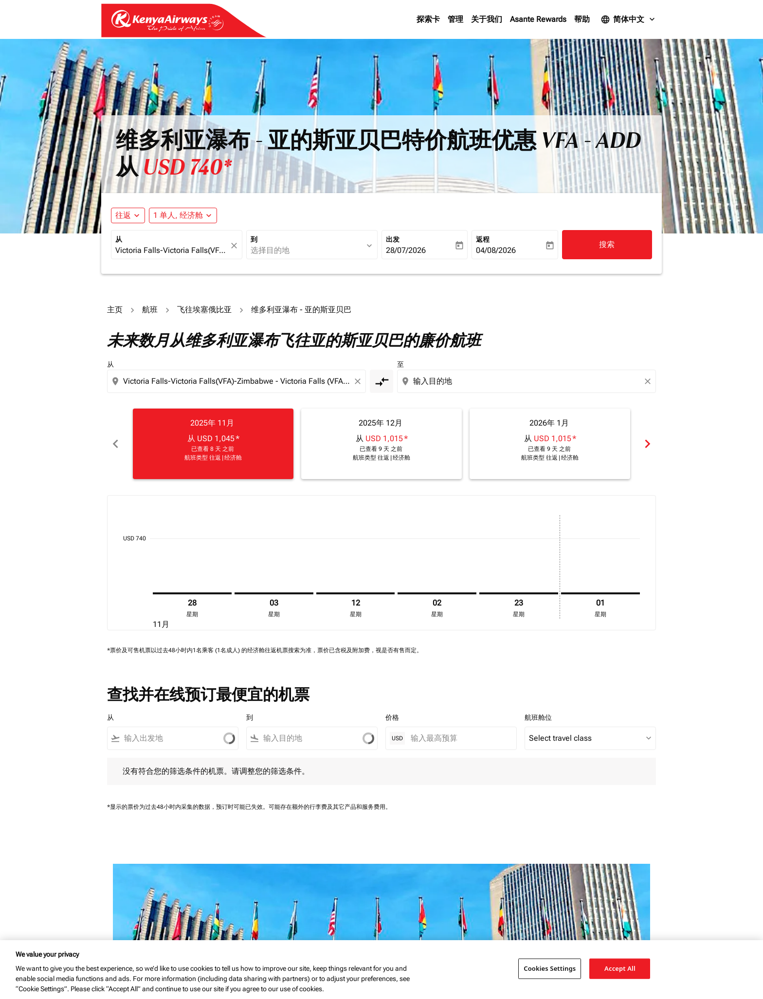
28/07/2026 (406, 250)
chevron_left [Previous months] (115, 443)
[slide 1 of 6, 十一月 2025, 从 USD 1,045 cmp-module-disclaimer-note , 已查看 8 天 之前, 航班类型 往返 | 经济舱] (213, 444)
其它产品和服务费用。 (362, 806)
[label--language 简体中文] (629, 19)
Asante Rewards (538, 19)
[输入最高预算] (458, 738)
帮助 (582, 19)
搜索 (607, 244)
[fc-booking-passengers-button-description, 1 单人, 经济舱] (178, 215)
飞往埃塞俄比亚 (204, 309)
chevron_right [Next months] (647, 443)
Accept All (620, 968)
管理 (455, 19)
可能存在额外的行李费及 (301, 806)
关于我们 (486, 19)
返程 (483, 239)
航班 (150, 309)
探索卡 (428, 19)
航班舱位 (538, 717)
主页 (115, 309)
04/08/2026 (496, 250)
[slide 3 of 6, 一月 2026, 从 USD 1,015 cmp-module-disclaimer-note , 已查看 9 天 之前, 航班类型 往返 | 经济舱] (550, 444)
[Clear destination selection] (649, 381)
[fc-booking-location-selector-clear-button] (235, 245)
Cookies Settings (550, 968)
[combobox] (171, 250)
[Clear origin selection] (359, 381)
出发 (393, 239)
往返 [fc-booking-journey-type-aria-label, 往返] (123, 215)
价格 (392, 717)
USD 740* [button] (187, 167)
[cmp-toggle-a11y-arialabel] (381, 381)
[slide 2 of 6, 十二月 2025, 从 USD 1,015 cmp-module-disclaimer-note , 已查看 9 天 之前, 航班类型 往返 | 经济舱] (381, 444)
